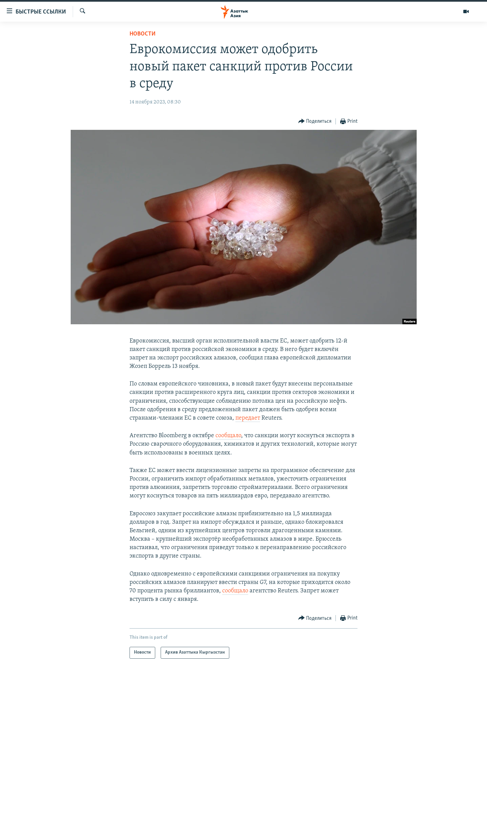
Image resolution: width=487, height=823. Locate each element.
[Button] (315, 121)
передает (247, 418)
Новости (143, 34)
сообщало (228, 435)
